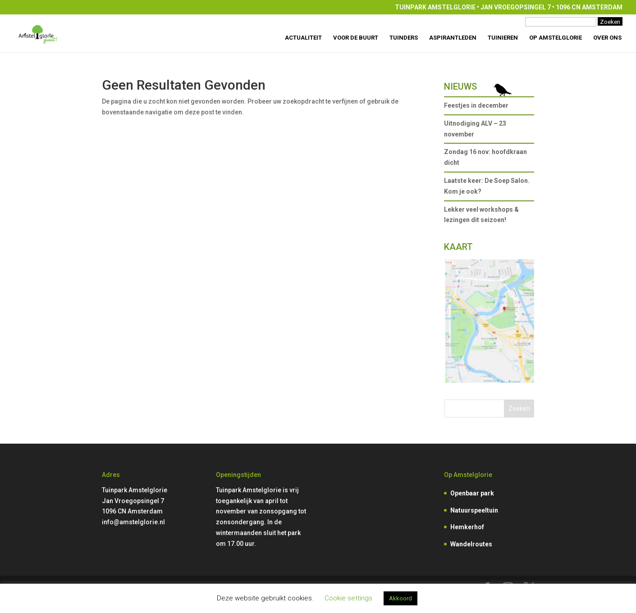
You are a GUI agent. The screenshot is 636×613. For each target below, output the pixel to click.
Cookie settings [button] (348, 598)
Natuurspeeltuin (474, 510)
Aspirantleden (452, 38)
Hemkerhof (467, 527)
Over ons (607, 38)
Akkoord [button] (400, 598)
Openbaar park (472, 493)
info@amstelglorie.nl (133, 522)
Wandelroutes (471, 544)
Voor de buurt (355, 38)
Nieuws (460, 86)
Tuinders (403, 38)
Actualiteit (303, 38)
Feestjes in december (476, 105)
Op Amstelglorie (555, 38)
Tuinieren (503, 38)
